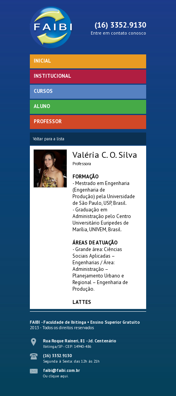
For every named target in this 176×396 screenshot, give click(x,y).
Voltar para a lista (48, 138)
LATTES (81, 302)
